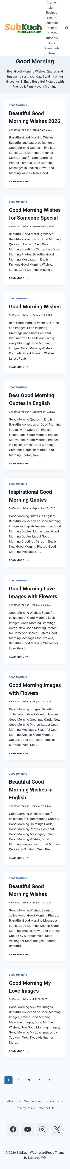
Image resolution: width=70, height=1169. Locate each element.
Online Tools (54, 1101)
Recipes (51, 12)
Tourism (51, 28)
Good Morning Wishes (35, 307)
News (52, 53)
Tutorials (51, 38)
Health (51, 18)
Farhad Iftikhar (20, 129)
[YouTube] (27, 1129)
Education (52, 23)
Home (51, 2)
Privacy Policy (25, 1108)
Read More (18, 181)
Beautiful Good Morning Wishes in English (31, 790)
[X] (57, 1129)
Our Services (33, 1101)
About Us (13, 1101)
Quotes (51, 33)
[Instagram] (42, 1129)
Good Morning (18, 105)
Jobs (51, 43)
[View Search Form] (66, 28)
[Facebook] (13, 1129)
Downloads (51, 48)
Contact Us (46, 1108)
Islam (52, 7)
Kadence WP (37, 1157)
